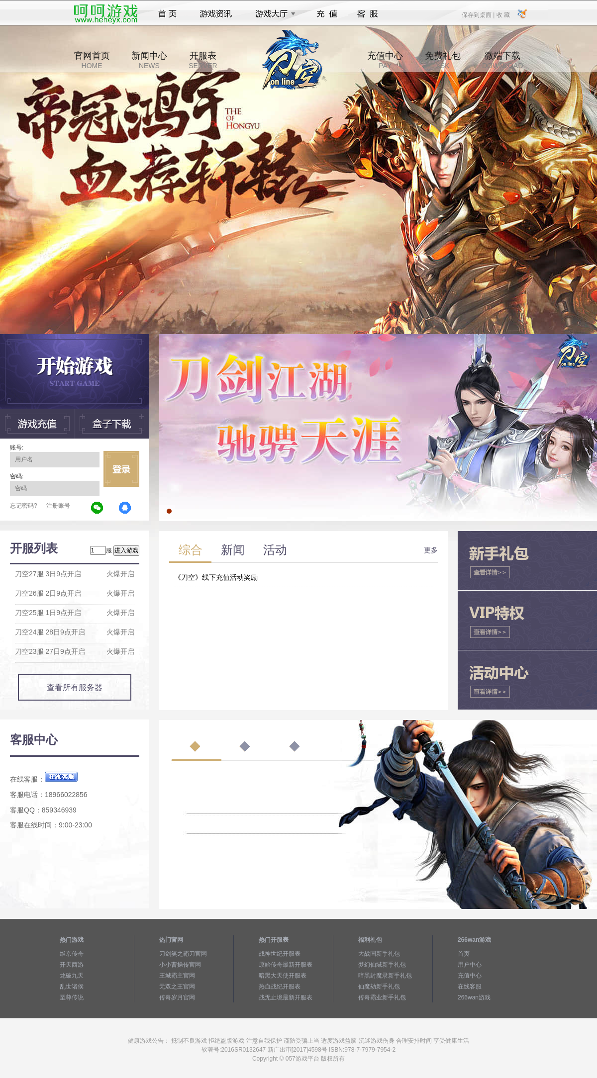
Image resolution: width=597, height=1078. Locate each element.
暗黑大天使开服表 (282, 975)
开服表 (203, 60)
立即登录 (121, 469)
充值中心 (385, 60)
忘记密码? (23, 505)
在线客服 (470, 986)
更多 (431, 550)
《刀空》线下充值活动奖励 (216, 577)
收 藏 (502, 14)
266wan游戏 (474, 997)
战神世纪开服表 (279, 953)
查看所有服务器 (74, 687)
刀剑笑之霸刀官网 (183, 953)
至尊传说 (72, 997)
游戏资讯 (216, 13)
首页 (167, 13)
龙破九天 (72, 975)
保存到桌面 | (478, 14)
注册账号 (58, 505)
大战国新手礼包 (379, 953)
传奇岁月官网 (177, 997)
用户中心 (470, 964)
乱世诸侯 (72, 986)
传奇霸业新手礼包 (382, 997)
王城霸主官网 (177, 975)
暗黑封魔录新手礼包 (385, 975)
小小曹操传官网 (180, 964)
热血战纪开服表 (279, 986)
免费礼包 (443, 60)
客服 (368, 13)
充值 (326, 13)
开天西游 (72, 964)
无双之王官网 (177, 986)
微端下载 (502, 60)
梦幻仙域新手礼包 (382, 964)
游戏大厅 (272, 13)
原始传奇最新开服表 (285, 964)
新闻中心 (149, 60)
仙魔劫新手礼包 (379, 986)
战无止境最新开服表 (285, 997)
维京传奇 (72, 953)
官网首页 (92, 60)
